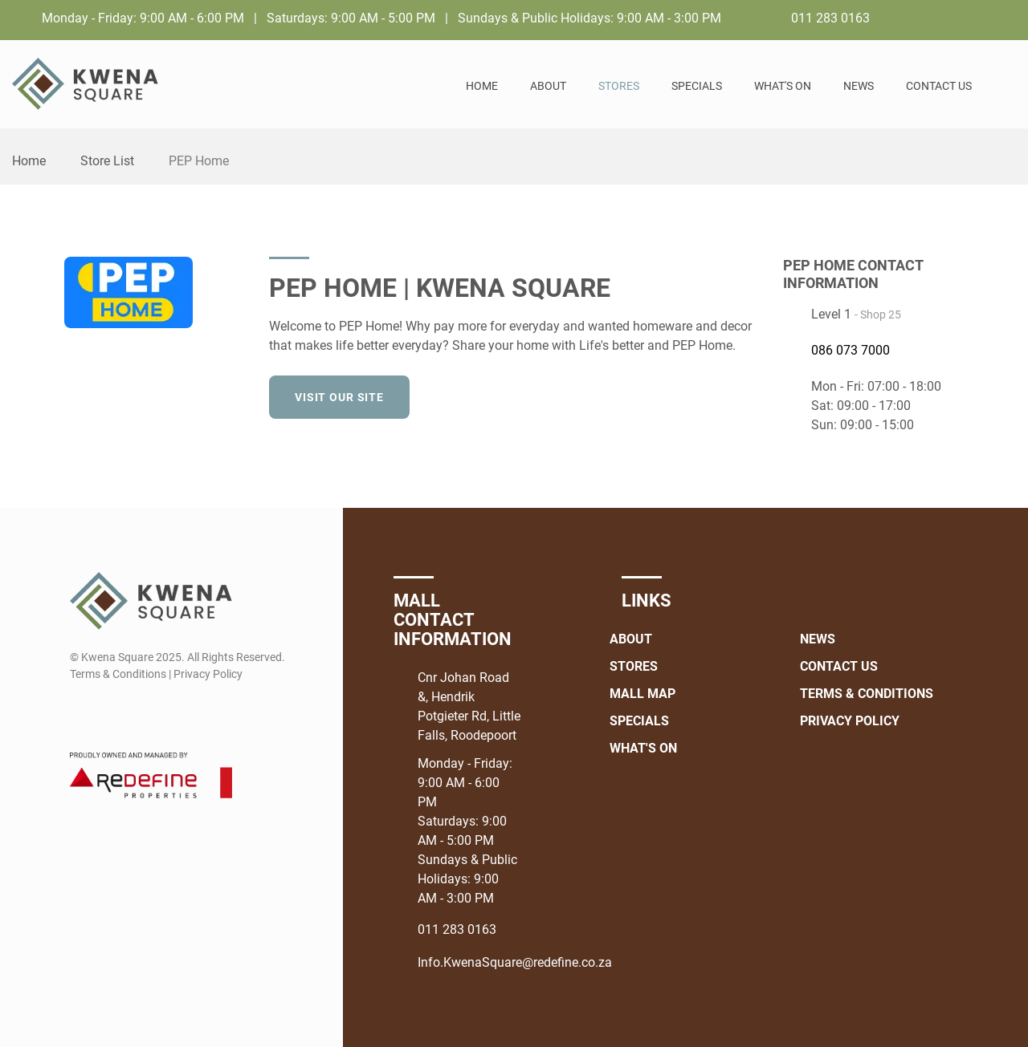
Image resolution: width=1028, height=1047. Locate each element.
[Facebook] (975, 17)
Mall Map (642, 693)
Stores (618, 85)
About (548, 85)
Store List (107, 160)
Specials (696, 85)
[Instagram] (1005, 17)
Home (482, 85)
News (858, 85)
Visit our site (339, 397)
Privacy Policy (850, 720)
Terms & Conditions (866, 693)
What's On (782, 85)
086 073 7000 (850, 350)
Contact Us (939, 85)
